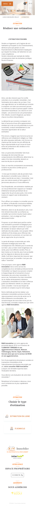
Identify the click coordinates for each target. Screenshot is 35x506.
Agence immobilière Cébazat (11, 17)
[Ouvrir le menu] (7, 4)
